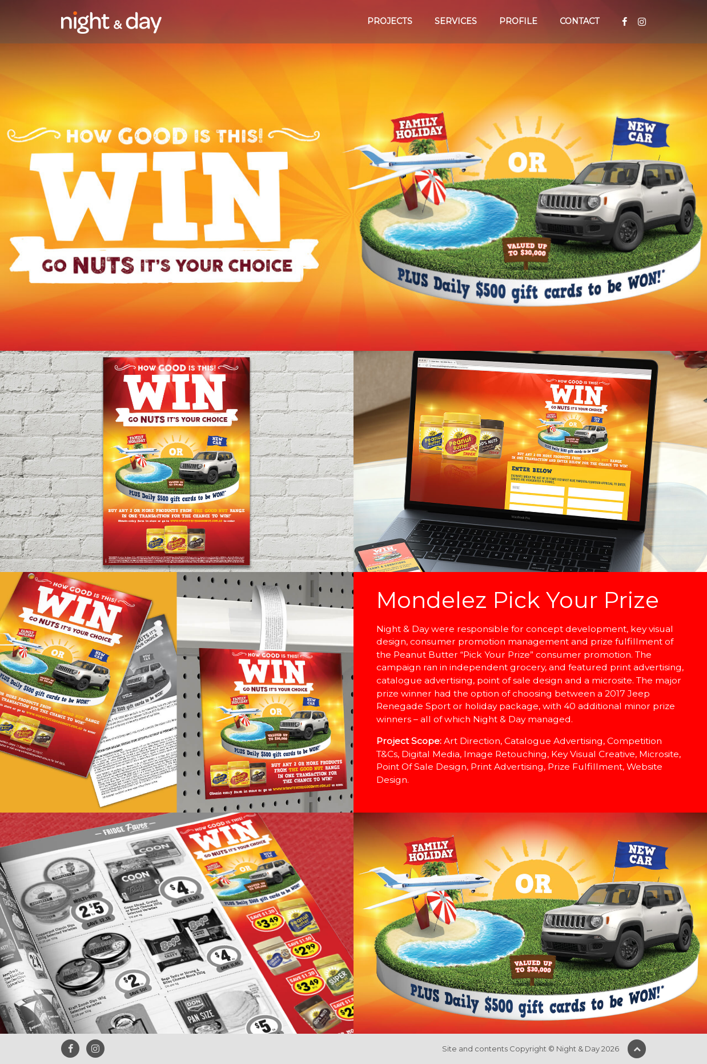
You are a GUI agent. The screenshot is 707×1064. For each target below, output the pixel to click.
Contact (580, 21)
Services (456, 21)
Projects (389, 21)
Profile (518, 21)
